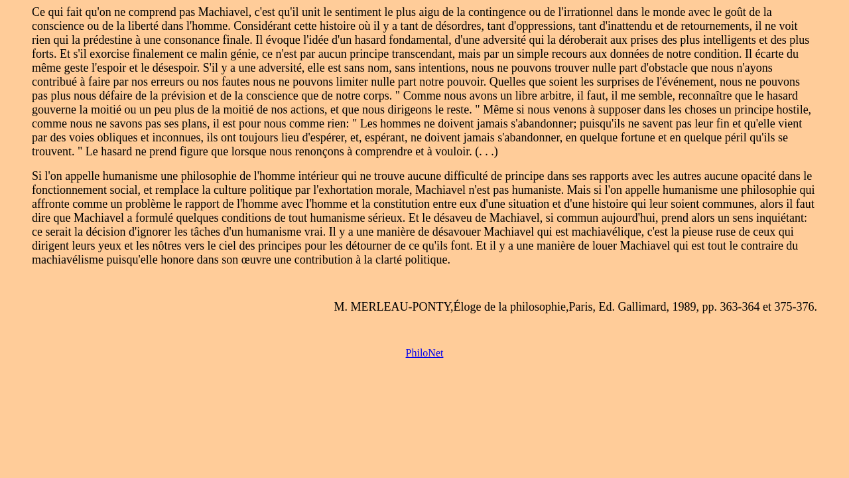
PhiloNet (425, 352)
